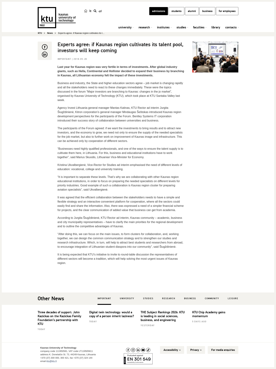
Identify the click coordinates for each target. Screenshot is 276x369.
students (176, 11)
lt (90, 11)
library (215, 27)
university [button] (124, 27)
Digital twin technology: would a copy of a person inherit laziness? (111, 314)
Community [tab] (212, 298)
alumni (192, 11)
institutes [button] (163, 27)
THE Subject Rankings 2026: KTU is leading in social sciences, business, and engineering (163, 316)
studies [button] (181, 27)
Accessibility (172, 350)
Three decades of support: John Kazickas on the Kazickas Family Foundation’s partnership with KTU (59, 318)
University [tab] (127, 298)
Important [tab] (104, 298)
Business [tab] (190, 298)
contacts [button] (231, 27)
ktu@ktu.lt (51, 361)
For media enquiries (223, 350)
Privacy (196, 350)
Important (65, 59)
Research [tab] (168, 298)
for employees (227, 11)
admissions (158, 11)
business (207, 11)
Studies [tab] (148, 298)
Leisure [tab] (233, 298)
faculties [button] (198, 27)
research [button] (144, 27)
